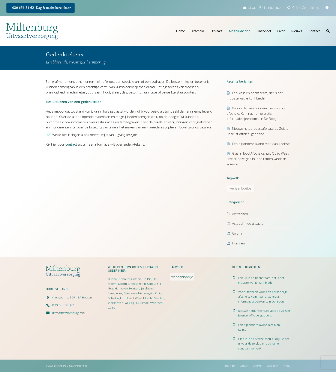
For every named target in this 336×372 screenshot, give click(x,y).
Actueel (244, 365)
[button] (328, 31)
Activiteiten (240, 214)
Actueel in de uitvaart (247, 223)
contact (71, 144)
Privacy (286, 365)
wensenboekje (240, 188)
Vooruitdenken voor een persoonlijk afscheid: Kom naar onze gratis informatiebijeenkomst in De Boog (256, 113)
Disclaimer (272, 365)
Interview (238, 243)
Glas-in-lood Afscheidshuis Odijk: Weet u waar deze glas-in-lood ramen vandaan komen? (258, 158)
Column (237, 233)
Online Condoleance (306, 8)
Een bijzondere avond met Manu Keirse (261, 144)
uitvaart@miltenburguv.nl (265, 8)
